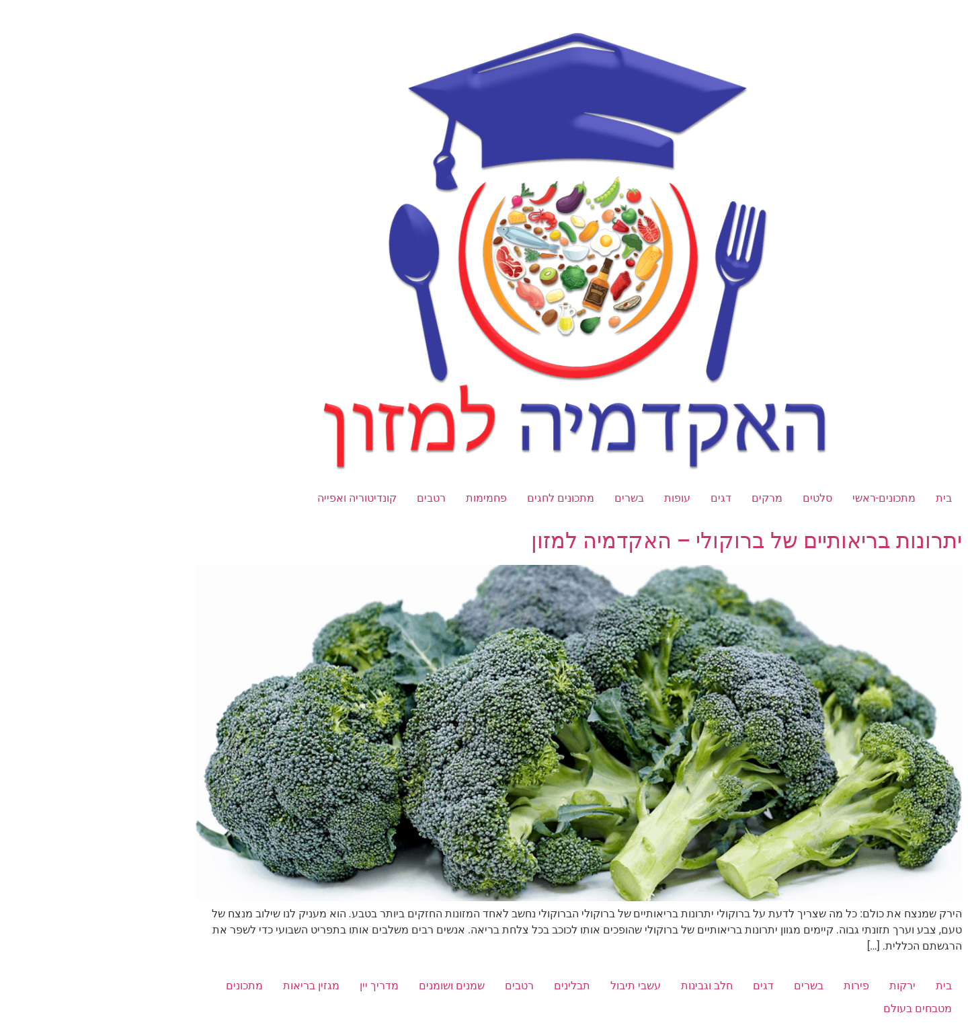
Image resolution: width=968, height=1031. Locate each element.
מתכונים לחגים (465, 498)
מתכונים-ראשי (789, 498)
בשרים (534, 498)
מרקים (672, 498)
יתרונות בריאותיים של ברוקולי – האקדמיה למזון (651, 540)
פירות (761, 985)
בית (849, 498)
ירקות (808, 985)
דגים (626, 498)
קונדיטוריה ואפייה (262, 498)
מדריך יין (284, 985)
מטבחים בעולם (823, 1008)
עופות (582, 498)
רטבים (336, 498)
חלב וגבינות (612, 985)
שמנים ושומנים (357, 985)
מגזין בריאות (216, 985)
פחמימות (391, 498)
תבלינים (477, 985)
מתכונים (149, 985)
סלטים (722, 498)
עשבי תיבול (541, 985)
